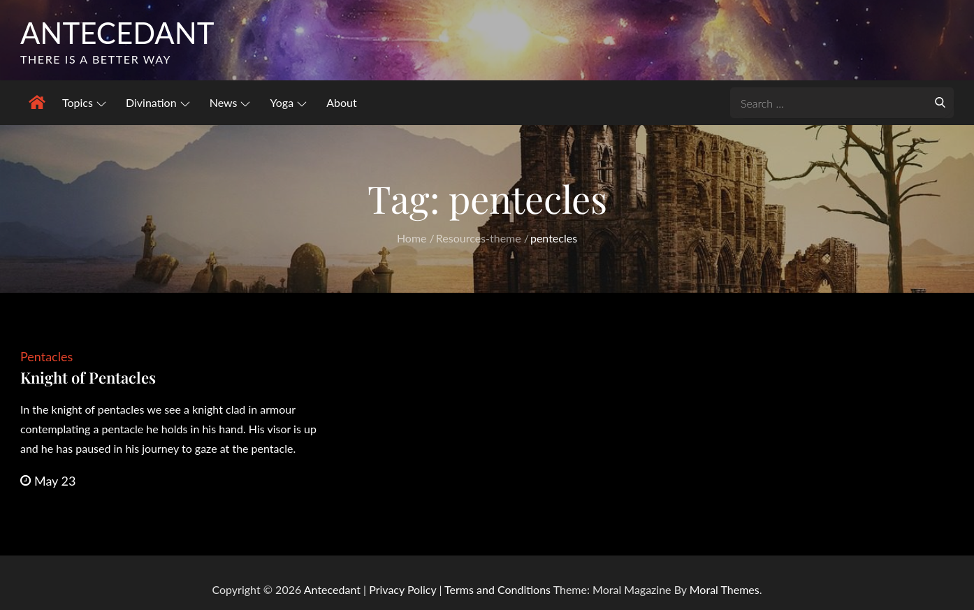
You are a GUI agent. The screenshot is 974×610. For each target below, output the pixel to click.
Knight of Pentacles (88, 377)
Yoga (288, 102)
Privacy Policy (402, 589)
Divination (158, 102)
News (230, 102)
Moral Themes (724, 589)
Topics (84, 102)
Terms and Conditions (498, 589)
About (341, 102)
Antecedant (117, 32)
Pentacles (46, 356)
